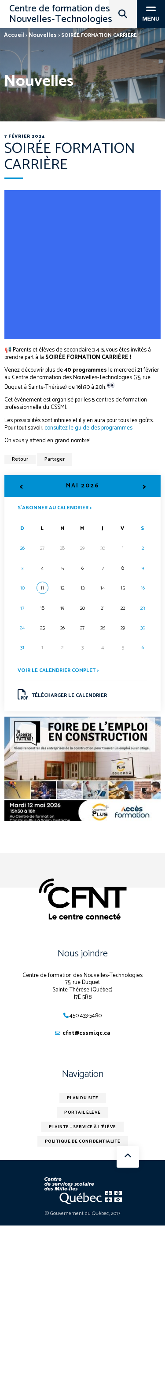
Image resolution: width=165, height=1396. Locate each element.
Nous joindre (83, 954)
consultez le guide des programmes (88, 428)
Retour (20, 459)
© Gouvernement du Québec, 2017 (82, 1213)
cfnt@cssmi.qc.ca (86, 1033)
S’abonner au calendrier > (55, 507)
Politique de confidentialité (83, 1141)
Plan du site (83, 1097)
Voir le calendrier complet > (58, 670)
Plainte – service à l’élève (82, 1126)
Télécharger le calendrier (62, 694)
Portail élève (82, 1112)
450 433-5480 (86, 1015)
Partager (54, 459)
